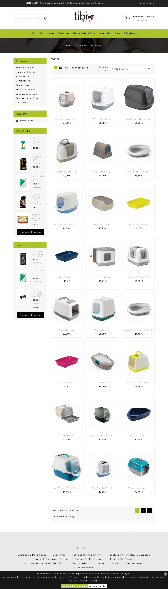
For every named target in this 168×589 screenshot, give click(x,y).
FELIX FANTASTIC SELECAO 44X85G (39, 292)
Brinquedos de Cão (26, 94)
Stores (116, 563)
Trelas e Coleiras (25, 67)
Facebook (78, 547)
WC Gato (21, 102)
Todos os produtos (30, 232)
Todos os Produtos (30, 315)
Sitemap (100, 563)
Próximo (150, 510)
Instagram (84, 547)
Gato (42, 33)
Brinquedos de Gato (27, 98)
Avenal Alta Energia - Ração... (38, 160)
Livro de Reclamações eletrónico (45, 563)
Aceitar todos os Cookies (74, 586)
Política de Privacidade (89, 559)
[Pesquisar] (30, 18)
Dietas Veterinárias (83, 33)
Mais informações (97, 586)
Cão (34, 33)
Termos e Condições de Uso (51, 559)
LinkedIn (90, 547)
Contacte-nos (80, 563)
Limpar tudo (24, 120)
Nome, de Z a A (131, 69)
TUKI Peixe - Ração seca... (37, 141)
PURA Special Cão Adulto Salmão (37, 199)
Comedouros (23, 80)
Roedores (63, 33)
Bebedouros (22, 85)
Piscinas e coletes (25, 89)
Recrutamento (135, 563)
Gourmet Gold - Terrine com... (37, 217)
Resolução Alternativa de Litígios (129, 554)
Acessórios (105, 33)
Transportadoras (25, 76)
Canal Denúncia (84, 567)
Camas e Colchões (26, 72)
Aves (51, 33)
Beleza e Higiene (125, 33)
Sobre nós (59, 554)
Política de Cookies (122, 559)
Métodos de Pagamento (87, 554)
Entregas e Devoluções (32, 554)
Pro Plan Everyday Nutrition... (38, 253)
